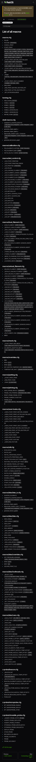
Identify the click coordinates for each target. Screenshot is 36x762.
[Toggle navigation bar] (2, 2)
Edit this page (7, 747)
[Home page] (3, 19)
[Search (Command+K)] (33, 2)
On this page (6, 26)
